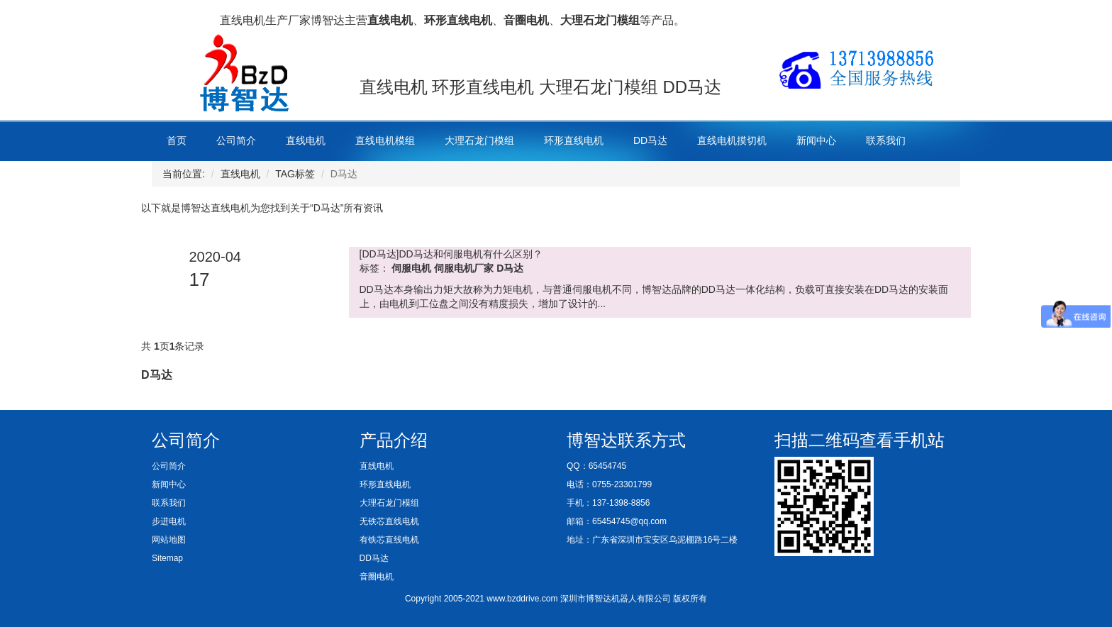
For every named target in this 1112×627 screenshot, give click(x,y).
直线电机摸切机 (732, 140)
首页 (177, 140)
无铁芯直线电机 (389, 521)
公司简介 (236, 140)
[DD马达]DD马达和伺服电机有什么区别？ (451, 254)
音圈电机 (377, 577)
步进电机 (169, 521)
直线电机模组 (385, 140)
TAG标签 (295, 173)
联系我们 (886, 140)
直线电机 (306, 140)
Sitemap (167, 558)
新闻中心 (816, 140)
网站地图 (169, 540)
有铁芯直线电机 (389, 540)
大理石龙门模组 (479, 140)
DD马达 (650, 140)
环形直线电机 (574, 140)
